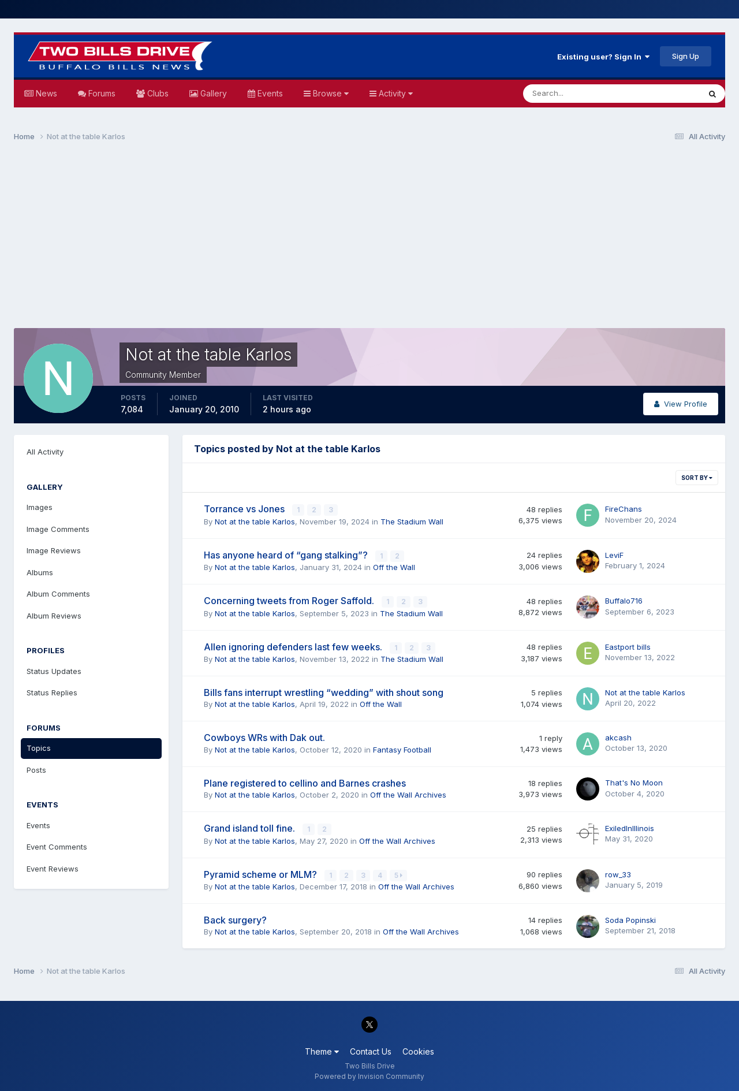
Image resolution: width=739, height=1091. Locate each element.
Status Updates (54, 671)
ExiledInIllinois (629, 827)
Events (269, 93)
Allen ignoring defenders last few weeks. (294, 645)
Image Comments (58, 529)
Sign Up (685, 56)
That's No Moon (634, 781)
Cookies (418, 1050)
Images (40, 507)
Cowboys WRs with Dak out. (264, 736)
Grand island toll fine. (250, 827)
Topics (39, 748)
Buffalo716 (624, 600)
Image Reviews (54, 550)
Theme (322, 1050)
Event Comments (57, 846)
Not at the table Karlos (255, 521)
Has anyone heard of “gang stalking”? (287, 554)
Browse (330, 93)
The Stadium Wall (411, 521)
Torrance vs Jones (245, 509)
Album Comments (58, 593)
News (45, 93)
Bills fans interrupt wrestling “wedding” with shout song (323, 691)
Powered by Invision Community (369, 1074)
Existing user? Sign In (603, 56)
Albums (40, 572)
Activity (394, 93)
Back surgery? (235, 918)
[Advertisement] (369, 240)
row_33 (618, 872)
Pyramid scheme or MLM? (261, 872)
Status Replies (52, 692)
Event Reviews (53, 868)
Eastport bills (628, 645)
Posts (36, 770)
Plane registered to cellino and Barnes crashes (305, 782)
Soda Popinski (630, 917)
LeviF (614, 554)
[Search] (574, 93)
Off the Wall (394, 566)
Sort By (696, 477)
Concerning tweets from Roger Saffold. (290, 600)
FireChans (623, 508)
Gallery (212, 93)
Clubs (157, 93)
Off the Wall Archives (408, 793)
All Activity (45, 451)
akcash (618, 736)
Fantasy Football (402, 748)
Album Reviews (54, 615)
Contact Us (370, 1050)
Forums (100, 93)
